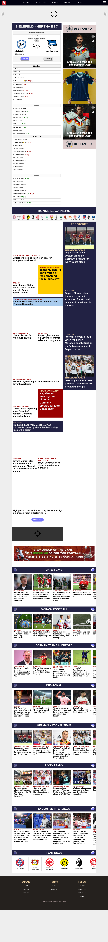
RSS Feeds (82, 925)
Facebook (82, 922)
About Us (26, 918)
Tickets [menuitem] (81, 3)
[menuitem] (11, 3)
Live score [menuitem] (40, 3)
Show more (37, 552)
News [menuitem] (26, 3)
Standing (48, 91)
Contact (26, 922)
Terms (54, 918)
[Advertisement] (54, 37)
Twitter (82, 918)
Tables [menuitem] (54, 3)
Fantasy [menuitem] (67, 3)
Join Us (26, 925)
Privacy (54, 922)
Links (82, 929)
